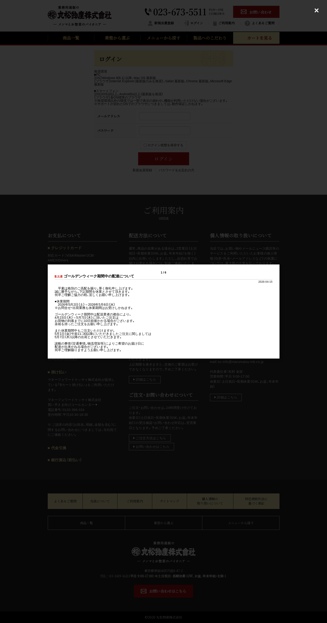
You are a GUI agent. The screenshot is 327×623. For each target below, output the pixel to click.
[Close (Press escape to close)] (316, 10)
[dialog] (163, 311)
